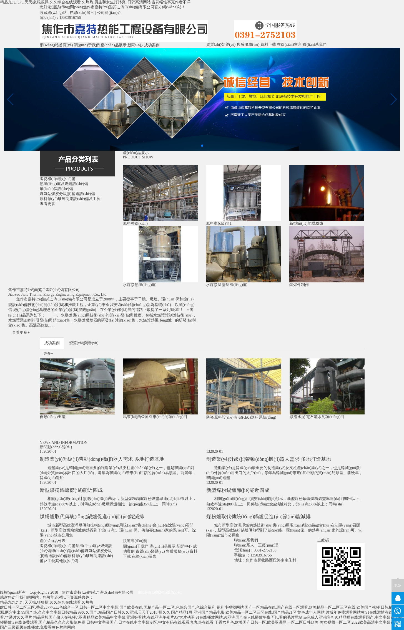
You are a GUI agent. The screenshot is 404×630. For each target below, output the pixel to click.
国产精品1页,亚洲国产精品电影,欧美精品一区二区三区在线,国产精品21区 (234, 612)
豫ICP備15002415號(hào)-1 (159, 592)
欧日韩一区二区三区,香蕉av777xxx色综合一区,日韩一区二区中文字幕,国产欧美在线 (71, 607)
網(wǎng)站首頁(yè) (56, 45)
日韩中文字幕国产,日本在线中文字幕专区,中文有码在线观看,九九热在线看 (150, 622)
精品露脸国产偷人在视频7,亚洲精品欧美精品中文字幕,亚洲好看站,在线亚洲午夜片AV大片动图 (114, 617)
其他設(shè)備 (67, 561)
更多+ (48, 353)
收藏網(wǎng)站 (53, 13)
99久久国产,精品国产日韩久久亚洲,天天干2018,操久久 (124, 612)
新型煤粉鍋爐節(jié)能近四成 (71, 490)
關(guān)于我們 (87, 45)
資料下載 (268, 44)
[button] (202, 146)
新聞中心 (135, 45)
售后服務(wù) (248, 44)
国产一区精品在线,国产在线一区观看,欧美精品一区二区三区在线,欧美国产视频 (312, 607)
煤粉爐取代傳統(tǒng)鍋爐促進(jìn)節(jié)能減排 (92, 516)
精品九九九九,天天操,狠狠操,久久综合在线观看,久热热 (46, 602)
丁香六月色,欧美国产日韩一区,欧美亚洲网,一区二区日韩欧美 (267, 622)
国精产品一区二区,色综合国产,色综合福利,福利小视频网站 (194, 607)
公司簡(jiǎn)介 (109, 13)
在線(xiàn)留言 (81, 13)
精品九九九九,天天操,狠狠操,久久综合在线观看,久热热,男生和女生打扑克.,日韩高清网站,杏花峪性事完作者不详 (95, 2)
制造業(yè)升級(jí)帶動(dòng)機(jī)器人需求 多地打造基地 (102, 459)
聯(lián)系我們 (315, 44)
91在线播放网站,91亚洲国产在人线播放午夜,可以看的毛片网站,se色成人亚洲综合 (264, 617)
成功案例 (152, 45)
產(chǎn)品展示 (114, 45)
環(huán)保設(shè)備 (68, 551)
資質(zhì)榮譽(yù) (221, 44)
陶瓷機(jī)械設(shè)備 (58, 546)
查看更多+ (21, 332)
